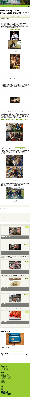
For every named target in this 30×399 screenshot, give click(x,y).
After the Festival (5, 321)
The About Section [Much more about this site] (4, 370)
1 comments (28, 20)
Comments (2, 212)
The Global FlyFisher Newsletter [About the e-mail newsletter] (6, 368)
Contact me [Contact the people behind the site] (2, 365)
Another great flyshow (6, 236)
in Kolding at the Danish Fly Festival (20, 147)
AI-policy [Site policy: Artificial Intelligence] (2, 383)
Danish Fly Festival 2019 (6, 287)
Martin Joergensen (2, 20)
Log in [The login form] (2, 388)
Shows (8, 18)
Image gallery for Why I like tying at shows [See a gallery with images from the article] (6, 208)
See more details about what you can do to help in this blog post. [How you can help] (9, 358)
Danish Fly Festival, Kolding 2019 (8, 251)
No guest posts (3, 367)
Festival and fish (4, 303)
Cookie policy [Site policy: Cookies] (3, 380)
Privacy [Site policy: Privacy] (2, 379)
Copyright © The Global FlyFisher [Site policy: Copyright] (6, 375)
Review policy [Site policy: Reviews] (3, 382)
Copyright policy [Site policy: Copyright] (3, 381)
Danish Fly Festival (3, 18)
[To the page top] (6, 395)
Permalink (28, 214)
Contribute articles (4, 366)
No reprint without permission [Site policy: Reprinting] (5, 377)
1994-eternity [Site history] (7, 374)
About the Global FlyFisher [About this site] (5, 369)
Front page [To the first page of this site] (2, 390)
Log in (1, 205)
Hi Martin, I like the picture (6, 217)
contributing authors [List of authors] (8, 376)
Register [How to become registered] (2, 389)
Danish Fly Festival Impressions (8, 270)
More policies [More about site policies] (3, 384)
